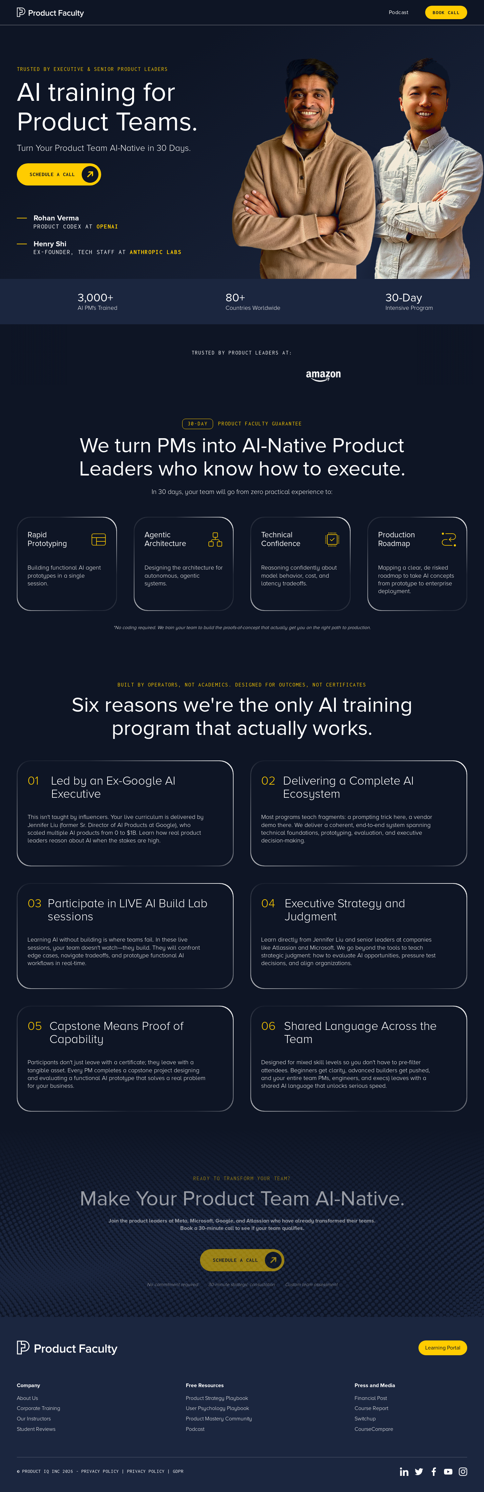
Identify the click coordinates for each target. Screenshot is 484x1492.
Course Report (371, 1408)
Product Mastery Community (219, 1418)
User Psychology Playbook (217, 1408)
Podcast (399, 12)
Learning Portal (442, 1347)
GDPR (178, 1471)
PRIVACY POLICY (146, 1471)
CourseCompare (374, 1429)
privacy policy (100, 1471)
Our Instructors (34, 1418)
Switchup (365, 1418)
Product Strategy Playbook (217, 1398)
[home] (50, 12)
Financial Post (371, 1398)
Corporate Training (38, 1408)
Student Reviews (36, 1429)
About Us (27, 1398)
